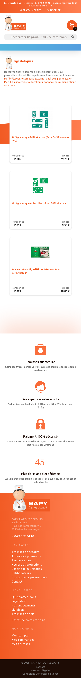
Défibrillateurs (21, 573)
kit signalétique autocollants (26, 82)
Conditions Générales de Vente (40, 673)
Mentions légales (40, 670)
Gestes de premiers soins (28, 620)
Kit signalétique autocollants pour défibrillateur (39, 203)
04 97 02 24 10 (23, 536)
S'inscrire (54, 10)
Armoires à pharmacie (26, 556)
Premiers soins (21, 560)
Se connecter (31, 10)
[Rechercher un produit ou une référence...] (40, 37)
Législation (19, 601)
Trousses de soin (23, 613)
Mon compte (20, 635)
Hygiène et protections (27, 564)
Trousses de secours (25, 551)
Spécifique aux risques (27, 568)
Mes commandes (23, 639)
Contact (17, 581)
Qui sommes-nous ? (25, 596)
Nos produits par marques (29, 577)
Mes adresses (21, 643)
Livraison (18, 609)
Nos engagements (24, 605)
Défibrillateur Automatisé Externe (24, 78)
